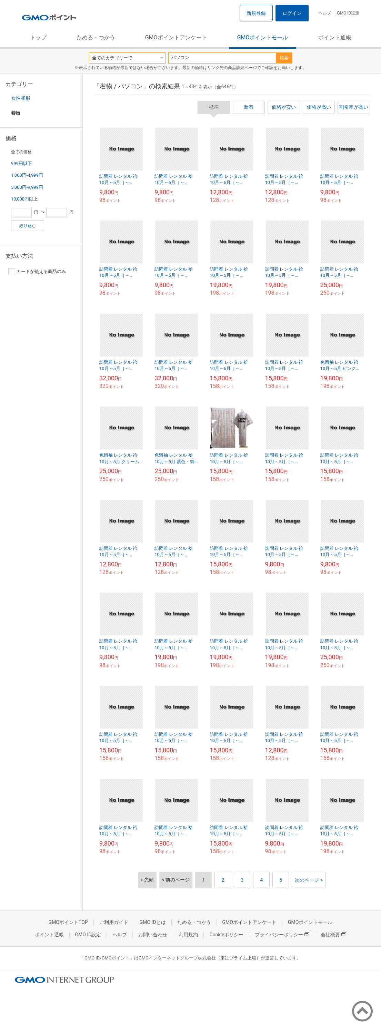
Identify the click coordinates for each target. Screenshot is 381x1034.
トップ (38, 37)
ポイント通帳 (334, 37)
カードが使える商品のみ (37, 271)
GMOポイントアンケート (176, 37)
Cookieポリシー (226, 934)
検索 (284, 57)
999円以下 (21, 163)
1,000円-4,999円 (27, 175)
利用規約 (188, 934)
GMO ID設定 (348, 13)
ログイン (292, 13)
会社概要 (333, 934)
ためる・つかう (96, 37)
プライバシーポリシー (282, 934)
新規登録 (256, 13)
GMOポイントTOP (68, 922)
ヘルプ (325, 13)
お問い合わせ (152, 934)
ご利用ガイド (113, 922)
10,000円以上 (24, 199)
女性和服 (20, 98)
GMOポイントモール (262, 37)
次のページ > (309, 880)
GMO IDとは (153, 922)
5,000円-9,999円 (27, 187)
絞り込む (27, 225)
